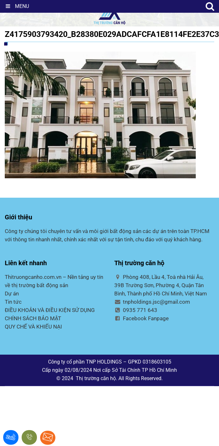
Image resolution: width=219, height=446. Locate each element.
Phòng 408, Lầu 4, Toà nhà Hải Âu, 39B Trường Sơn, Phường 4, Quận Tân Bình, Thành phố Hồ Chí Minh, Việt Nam (160, 285)
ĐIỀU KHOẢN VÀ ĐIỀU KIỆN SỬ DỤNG (50, 310)
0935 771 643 (135, 310)
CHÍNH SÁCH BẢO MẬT (33, 318)
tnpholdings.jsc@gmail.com (152, 302)
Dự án (12, 293)
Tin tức (13, 302)
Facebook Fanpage (141, 318)
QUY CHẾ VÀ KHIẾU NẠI (33, 326)
